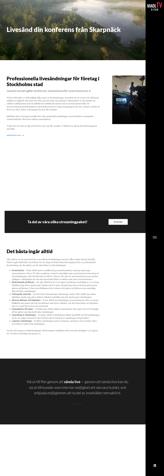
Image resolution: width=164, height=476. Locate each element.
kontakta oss (15, 135)
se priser (118, 222)
